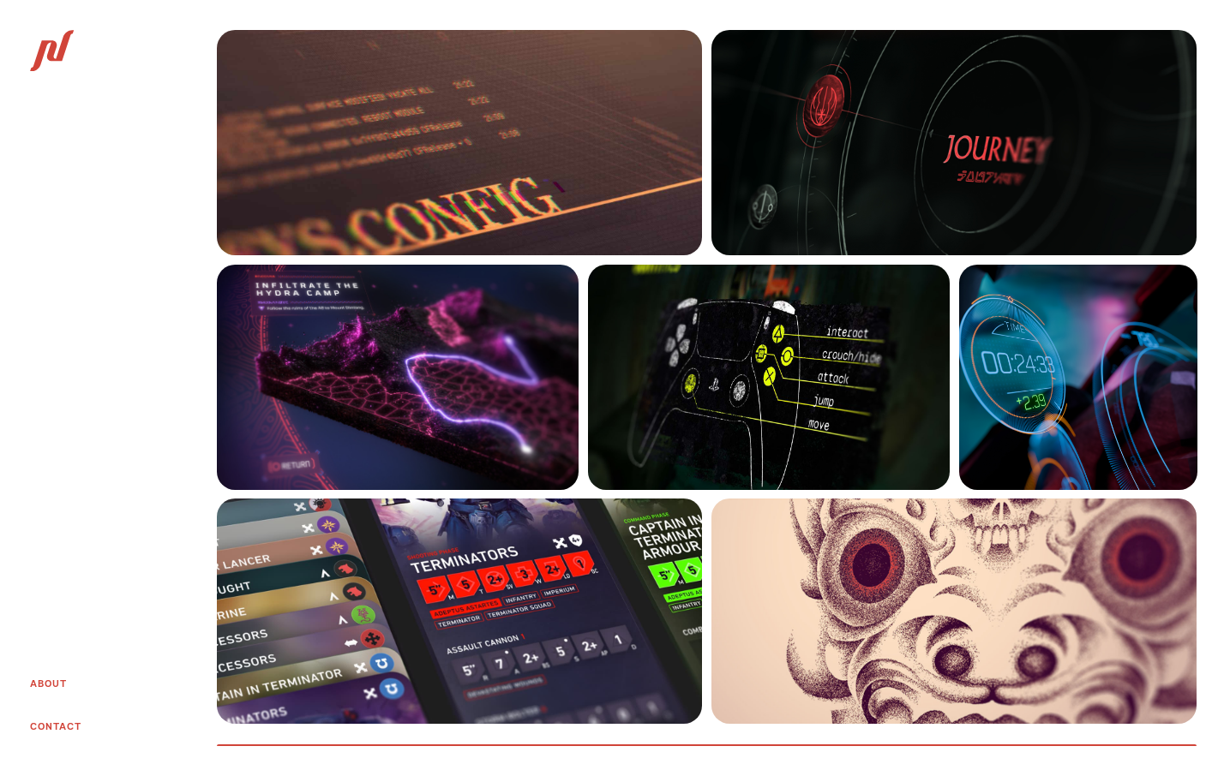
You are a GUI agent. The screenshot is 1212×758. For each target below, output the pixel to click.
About (48, 683)
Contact (55, 726)
